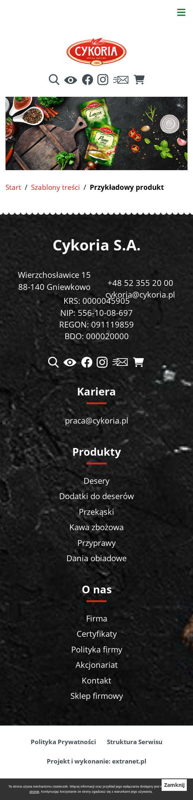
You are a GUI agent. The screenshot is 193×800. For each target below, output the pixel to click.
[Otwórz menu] (181, 12)
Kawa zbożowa (96, 527)
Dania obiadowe (96, 558)
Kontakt (96, 680)
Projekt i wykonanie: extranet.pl (96, 761)
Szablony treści (55, 187)
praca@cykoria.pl (96, 420)
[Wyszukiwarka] (54, 80)
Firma (96, 618)
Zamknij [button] (174, 785)
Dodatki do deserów (96, 496)
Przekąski (96, 511)
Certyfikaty (97, 633)
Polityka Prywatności (63, 742)
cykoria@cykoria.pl (140, 294)
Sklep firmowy (96, 695)
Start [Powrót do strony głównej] (13, 187)
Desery (96, 480)
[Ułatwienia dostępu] (70, 80)
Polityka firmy (96, 649)
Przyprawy (96, 542)
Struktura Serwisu (134, 742)
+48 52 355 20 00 (140, 282)
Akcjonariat (97, 664)
